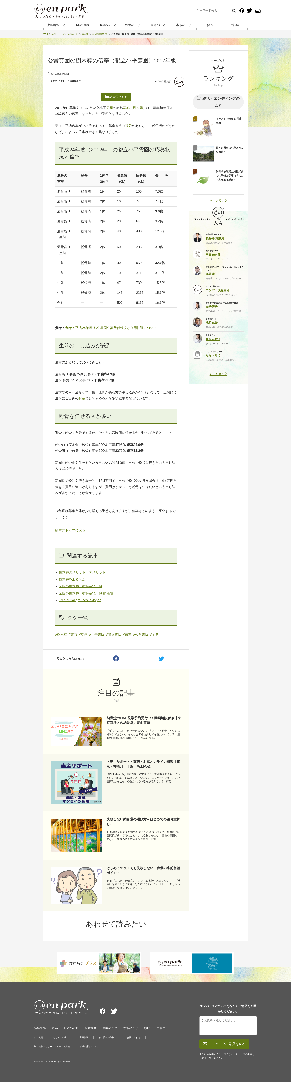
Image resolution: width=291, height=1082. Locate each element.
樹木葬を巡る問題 (72, 579)
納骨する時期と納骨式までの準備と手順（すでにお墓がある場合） (229, 175)
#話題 (83, 634)
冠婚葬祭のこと (107, 25)
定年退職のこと (56, 25)
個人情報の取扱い (108, 1037)
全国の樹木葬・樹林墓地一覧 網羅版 (86, 593)
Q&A (147, 1028)
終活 (55, 1028)
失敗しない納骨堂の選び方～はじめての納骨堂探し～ (143, 821)
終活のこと (132, 25)
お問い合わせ (133, 1037)
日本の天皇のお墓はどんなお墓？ (229, 149)
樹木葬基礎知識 (99, 34)
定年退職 (40, 1028)
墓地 (126, 108)
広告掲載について (89, 1046)
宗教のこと (158, 25)
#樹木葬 (61, 634)
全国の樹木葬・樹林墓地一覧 (80, 586)
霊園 (109, 108)
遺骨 (128, 126)
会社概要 (38, 1037)
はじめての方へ (61, 1037)
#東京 (73, 634)
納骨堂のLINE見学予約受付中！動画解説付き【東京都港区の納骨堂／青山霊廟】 (144, 720)
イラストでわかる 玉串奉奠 (228, 120)
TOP (45, 34)
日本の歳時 (81, 25)
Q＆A (209, 25)
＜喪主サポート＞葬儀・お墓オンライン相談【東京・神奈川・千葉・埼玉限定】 (143, 764)
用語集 (234, 25)
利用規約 (83, 1037)
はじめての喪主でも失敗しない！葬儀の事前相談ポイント (143, 870)
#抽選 (154, 634)
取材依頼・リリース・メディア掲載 (52, 1046)
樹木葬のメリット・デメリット (82, 572)
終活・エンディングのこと (64, 34)
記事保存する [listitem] (116, 96)
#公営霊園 (140, 634)
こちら (215, 1058)
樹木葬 (85, 34)
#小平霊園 (96, 634)
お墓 (82, 398)
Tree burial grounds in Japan (80, 600)
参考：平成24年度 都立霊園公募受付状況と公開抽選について (111, 328)
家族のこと (183, 25)
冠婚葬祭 (91, 1028)
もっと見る (218, 200)
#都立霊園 (113, 634)
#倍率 (127, 634)
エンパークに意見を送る (224, 1044)
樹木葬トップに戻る (70, 530)
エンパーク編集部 (161, 81)
